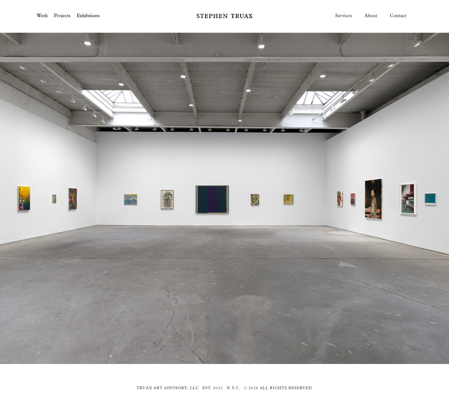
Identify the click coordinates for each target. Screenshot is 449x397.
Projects (62, 15)
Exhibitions (88, 15)
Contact (398, 15)
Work (42, 15)
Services (343, 15)
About (371, 15)
